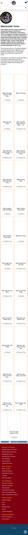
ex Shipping (7, 100)
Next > (17, 441)
